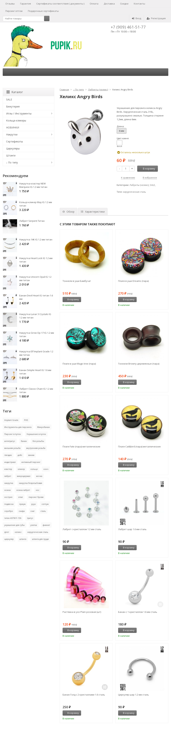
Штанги (10, 155)
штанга (22, 539)
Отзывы (10, 3)
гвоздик (8, 455)
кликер (21, 469)
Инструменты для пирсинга (17, 427)
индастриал (10, 462)
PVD (26, 420)
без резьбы (38, 441)
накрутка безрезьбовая (30, 483)
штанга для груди (40, 539)
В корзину (147, 168)
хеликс (18, 532)
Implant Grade (11, 420)
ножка (7, 490)
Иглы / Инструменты (18, 113)
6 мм (121, 130)
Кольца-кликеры (16, 120)
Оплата (94, 3)
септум (45, 504)
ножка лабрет (23, 490)
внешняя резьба (12, 448)
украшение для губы (14, 525)
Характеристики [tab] (93, 211)
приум (22, 504)
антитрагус (9, 441)
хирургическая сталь (134, 191)
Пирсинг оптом (13, 11)
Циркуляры (13, 148)
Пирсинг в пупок (12, 434)
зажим (31, 455)
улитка (33, 525)
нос (37, 490)
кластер (8, 469)
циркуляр (9, 539)
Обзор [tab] (68, 211)
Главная (64, 89)
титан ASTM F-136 (12, 518)
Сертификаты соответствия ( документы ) (60, 3)
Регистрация (156, 18)
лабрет (7, 476)
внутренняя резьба (35, 448)
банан (24, 441)
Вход (136, 18)
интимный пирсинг (30, 462)
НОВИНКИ (12, 127)
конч (46, 469)
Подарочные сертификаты (43, 11)
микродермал (23, 476)
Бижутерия (13, 106)
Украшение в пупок (36, 434)
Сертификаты (14, 141)
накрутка (8, 483)
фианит (46, 525)
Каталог (14, 92)
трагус (30, 518)
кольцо (34, 469)
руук (33, 504)
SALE (152, 185)
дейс (20, 455)
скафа (22, 511)
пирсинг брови (36, 497)
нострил (8, 497)
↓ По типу (78, 89)
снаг (32, 511)
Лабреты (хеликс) (98, 89)
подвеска (8, 504)
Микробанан (43, 427)
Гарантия (25, 3)
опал (20, 497)
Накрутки (11, 134)
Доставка (109, 3)
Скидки (124, 3)
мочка (39, 476)
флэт (6, 532)
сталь (43, 511)
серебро (8, 511)
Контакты (139, 3)
